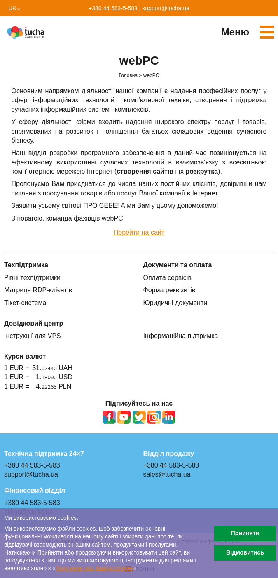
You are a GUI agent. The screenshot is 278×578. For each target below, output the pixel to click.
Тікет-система (25, 302)
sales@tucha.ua (167, 474)
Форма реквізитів (169, 290)
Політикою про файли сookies (95, 568)
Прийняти (245, 533)
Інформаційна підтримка (180, 335)
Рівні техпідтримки (32, 277)
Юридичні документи (175, 302)
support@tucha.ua (165, 8)
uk (12, 8)
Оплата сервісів (167, 277)
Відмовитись (245, 552)
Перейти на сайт (139, 232)
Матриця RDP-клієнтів (38, 290)
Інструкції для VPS (32, 335)
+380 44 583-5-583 (113, 8)
